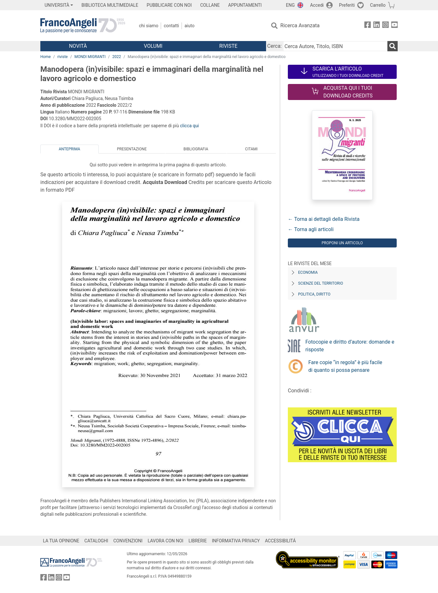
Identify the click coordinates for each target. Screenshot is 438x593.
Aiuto (189, 25)
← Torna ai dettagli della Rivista (324, 219)
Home (45, 56)
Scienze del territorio (320, 283)
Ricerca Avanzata (300, 25)
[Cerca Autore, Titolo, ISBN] (335, 46)
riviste (62, 56)
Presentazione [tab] (132, 149)
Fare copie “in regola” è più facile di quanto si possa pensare (345, 366)
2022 (116, 56)
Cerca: (274, 46)
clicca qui (189, 125)
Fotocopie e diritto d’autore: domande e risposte (349, 346)
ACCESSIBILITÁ (280, 540)
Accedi (317, 5)
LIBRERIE (198, 540)
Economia (308, 272)
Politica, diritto (314, 294)
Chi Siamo (148, 25)
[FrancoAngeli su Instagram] (385, 25)
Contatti (171, 25)
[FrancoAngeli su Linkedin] (376, 25)
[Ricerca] (392, 46)
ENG (290, 5)
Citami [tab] (251, 149)
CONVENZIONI (127, 540)
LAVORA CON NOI (165, 540)
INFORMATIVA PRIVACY (236, 540)
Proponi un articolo (342, 243)
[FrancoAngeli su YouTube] (394, 25)
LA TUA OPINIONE (61, 540)
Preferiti (347, 5)
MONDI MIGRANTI (89, 56)
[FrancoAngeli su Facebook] (367, 25)
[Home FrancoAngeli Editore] (82, 25)
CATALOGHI (96, 540)
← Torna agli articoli (311, 229)
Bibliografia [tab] (195, 149)
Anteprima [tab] (69, 149)
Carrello (377, 5)
